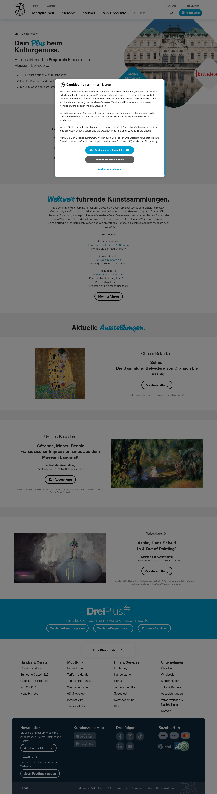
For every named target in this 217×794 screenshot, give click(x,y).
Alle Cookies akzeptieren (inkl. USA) (109, 150)
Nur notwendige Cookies (110, 159)
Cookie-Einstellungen (109, 168)
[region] (110, 128)
